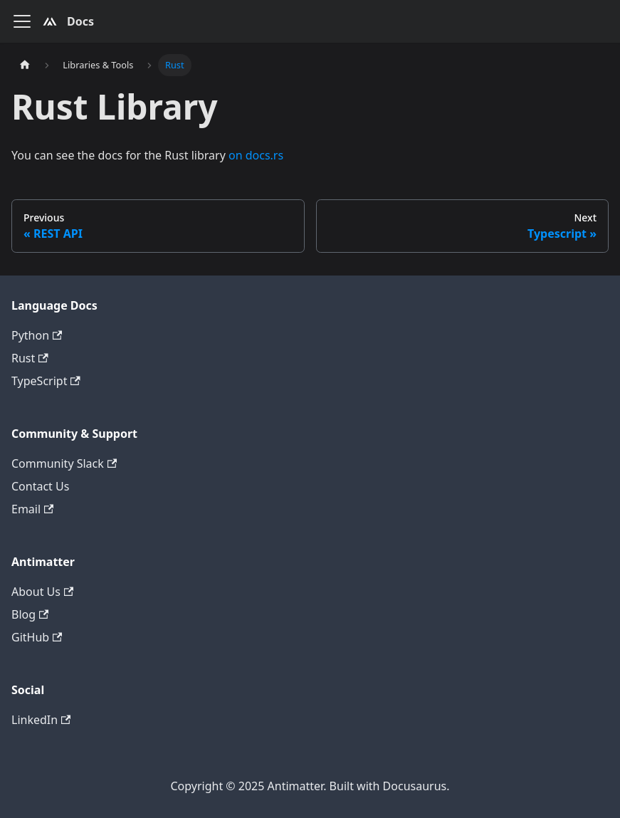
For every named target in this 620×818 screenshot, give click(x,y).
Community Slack (64, 463)
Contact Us (40, 486)
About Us (42, 591)
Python (36, 335)
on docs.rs (255, 155)
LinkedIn (40, 720)
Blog (29, 614)
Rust (29, 358)
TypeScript (45, 381)
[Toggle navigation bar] (22, 21)
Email (32, 509)
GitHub (36, 637)
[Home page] (24, 65)
